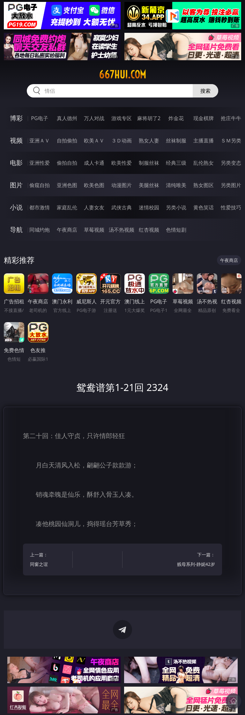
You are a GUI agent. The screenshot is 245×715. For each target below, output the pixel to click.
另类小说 (176, 207)
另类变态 (231, 162)
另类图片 (231, 185)
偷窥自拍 (39, 185)
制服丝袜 (149, 162)
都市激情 (39, 207)
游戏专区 (121, 118)
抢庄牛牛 (231, 118)
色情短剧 (176, 229)
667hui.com (122, 74)
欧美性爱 (121, 162)
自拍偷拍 (67, 140)
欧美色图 (94, 185)
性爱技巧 (231, 207)
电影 (16, 162)
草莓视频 (94, 229)
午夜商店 (67, 229)
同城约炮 (39, 229)
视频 (16, 140)
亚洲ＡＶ (39, 140)
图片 (16, 185)
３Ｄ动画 (121, 140)
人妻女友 (94, 207)
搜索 (205, 90)
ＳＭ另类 (231, 140)
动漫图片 (121, 185)
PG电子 (39, 118)
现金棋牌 (203, 118)
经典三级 (176, 162)
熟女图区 (203, 185)
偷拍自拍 (67, 162)
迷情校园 (149, 207)
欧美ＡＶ (94, 140)
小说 (16, 207)
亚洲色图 (67, 185)
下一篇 (194, 560)
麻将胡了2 (148, 118)
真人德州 (67, 118)
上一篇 (50, 560)
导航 (16, 229)
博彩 (16, 118)
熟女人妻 (149, 140)
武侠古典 (121, 207)
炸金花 (176, 118)
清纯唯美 (176, 185)
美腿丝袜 (149, 185)
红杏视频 (149, 229)
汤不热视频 (121, 229)
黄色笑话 (203, 207)
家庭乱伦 (67, 207)
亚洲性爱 (39, 162)
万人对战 (94, 118)
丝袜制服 (176, 140)
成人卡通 (94, 162)
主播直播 (203, 140)
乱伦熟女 (203, 162)
